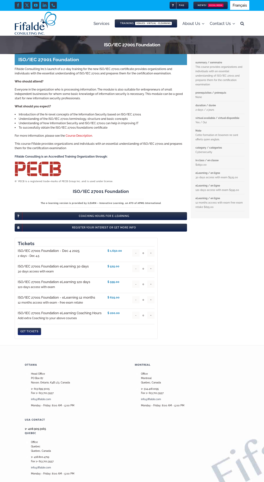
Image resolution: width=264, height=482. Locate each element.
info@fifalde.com (41, 399)
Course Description (79, 135)
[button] (242, 23)
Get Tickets (29, 331)
